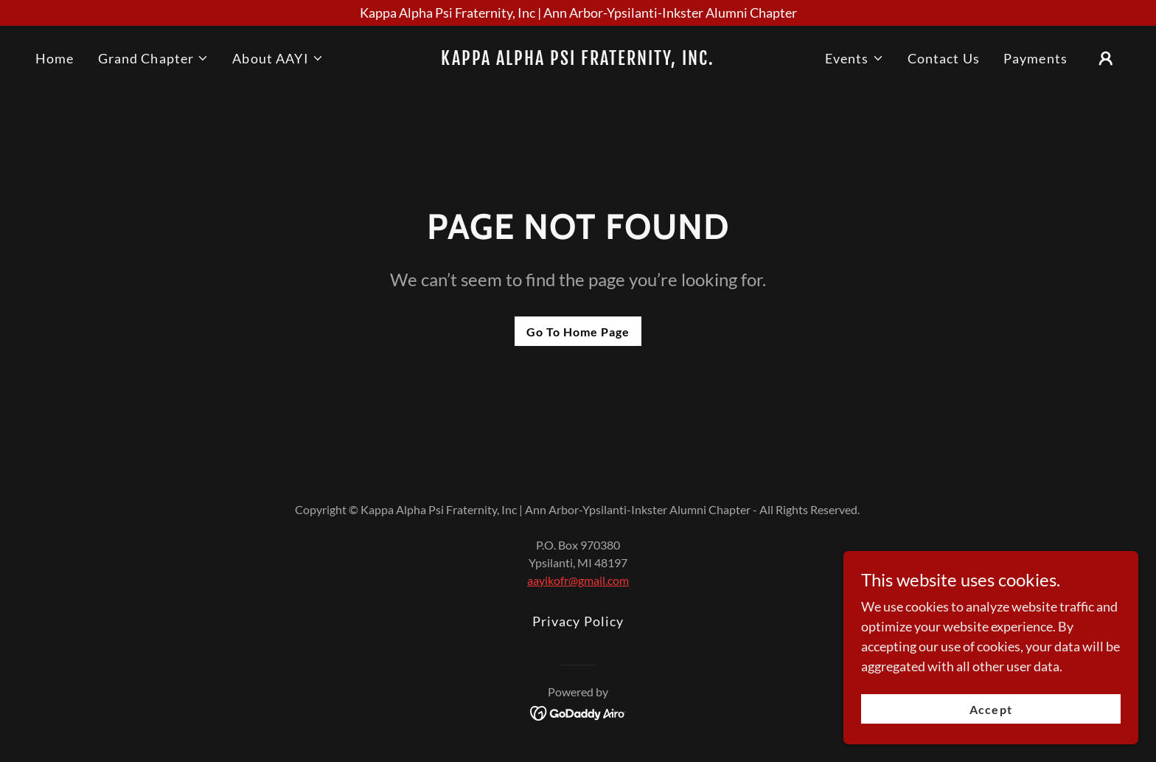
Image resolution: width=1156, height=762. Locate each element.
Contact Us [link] (944, 58)
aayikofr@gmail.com (578, 580)
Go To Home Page (578, 332)
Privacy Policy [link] (578, 621)
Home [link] (54, 58)
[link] (578, 60)
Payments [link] (1035, 58)
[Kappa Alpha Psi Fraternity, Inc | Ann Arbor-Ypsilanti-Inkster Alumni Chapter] (578, 13)
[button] (153, 59)
